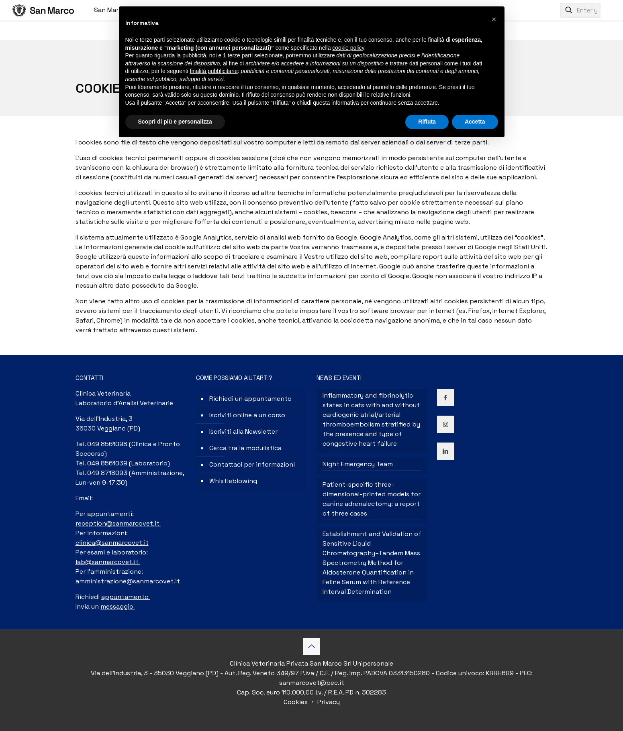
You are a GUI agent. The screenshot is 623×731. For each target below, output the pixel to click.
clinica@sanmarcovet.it (112, 542)
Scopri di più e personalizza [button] (175, 121)
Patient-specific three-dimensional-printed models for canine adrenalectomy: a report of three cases (372, 499)
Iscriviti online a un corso (247, 415)
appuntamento (125, 597)
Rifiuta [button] (427, 121)
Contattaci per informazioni (252, 464)
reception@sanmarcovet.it (118, 523)
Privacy (328, 702)
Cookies (296, 702)
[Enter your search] (580, 10)
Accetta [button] (475, 121)
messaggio (117, 606)
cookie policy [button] (348, 48)
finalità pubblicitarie (214, 71)
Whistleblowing (233, 481)
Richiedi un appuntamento (250, 398)
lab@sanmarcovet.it (108, 562)
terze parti (240, 55)
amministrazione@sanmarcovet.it (128, 581)
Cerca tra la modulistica (245, 448)
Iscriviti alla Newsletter (243, 431)
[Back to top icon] (311, 646)
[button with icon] (445, 397)
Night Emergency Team (358, 464)
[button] (494, 19)
